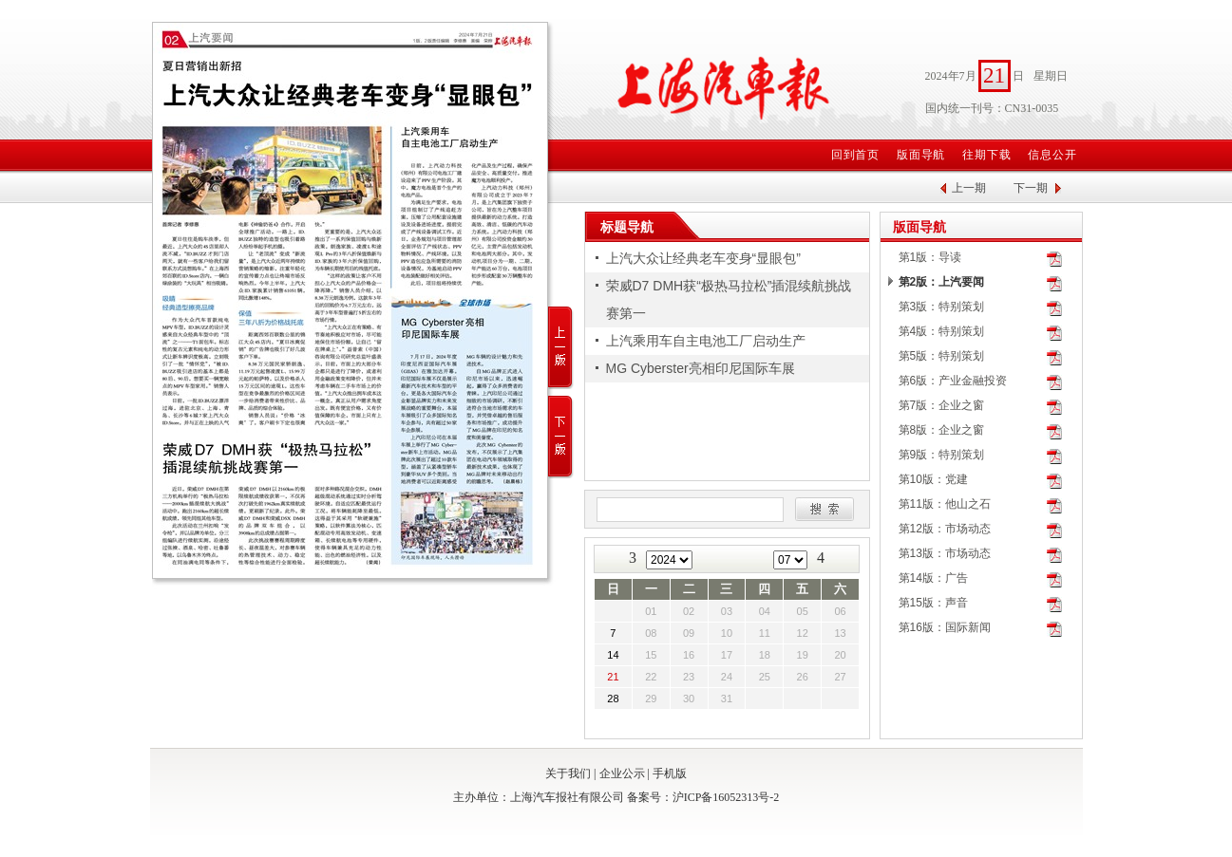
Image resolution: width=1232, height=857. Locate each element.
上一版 (561, 348)
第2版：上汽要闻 (942, 282)
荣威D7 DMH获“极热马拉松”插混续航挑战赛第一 (729, 299)
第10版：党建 (933, 479)
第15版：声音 (933, 602)
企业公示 (622, 773)
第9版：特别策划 (942, 454)
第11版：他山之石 (945, 504)
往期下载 (987, 154)
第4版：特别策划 (942, 331)
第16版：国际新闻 (945, 627)
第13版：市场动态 (945, 553)
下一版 (561, 437)
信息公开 (1052, 154)
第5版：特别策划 (942, 356)
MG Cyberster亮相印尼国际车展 (700, 368)
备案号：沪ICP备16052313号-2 (703, 797)
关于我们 (568, 773)
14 (612, 655)
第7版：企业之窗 (942, 405)
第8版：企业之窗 (942, 430)
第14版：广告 (933, 578)
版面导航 (921, 154)
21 (612, 676)
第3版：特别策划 (942, 306)
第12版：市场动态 (945, 528)
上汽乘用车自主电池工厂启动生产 (706, 340)
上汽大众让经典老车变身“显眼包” (703, 258)
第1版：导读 (930, 257)
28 (612, 698)
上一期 (969, 188)
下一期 (1031, 188)
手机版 (670, 773)
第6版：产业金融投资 (953, 380)
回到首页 (856, 154)
